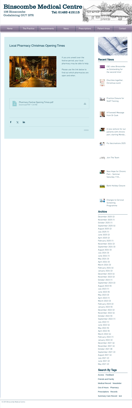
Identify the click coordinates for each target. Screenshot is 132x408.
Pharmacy (114, 387)
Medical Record (104, 383)
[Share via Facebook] (10, 122)
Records (113, 392)
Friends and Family (106, 379)
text (120, 396)
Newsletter (117, 383)
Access (101, 375)
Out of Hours (103, 387)
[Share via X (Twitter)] (17, 122)
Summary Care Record (107, 396)
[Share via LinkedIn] (24, 122)
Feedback (110, 375)
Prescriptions (103, 392)
